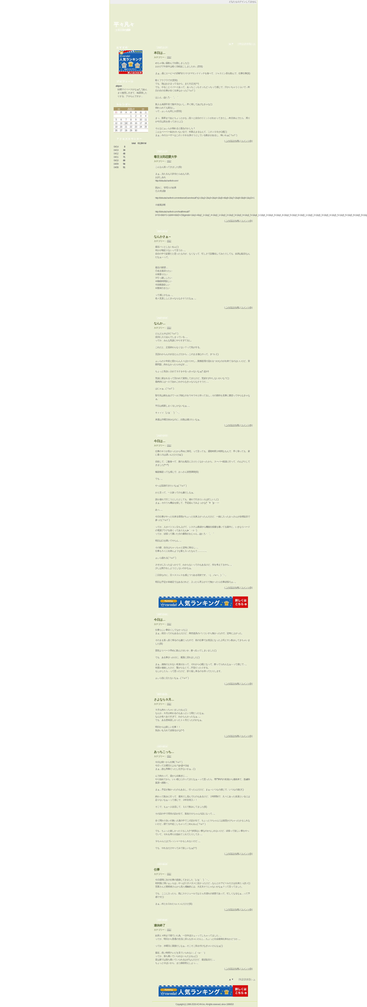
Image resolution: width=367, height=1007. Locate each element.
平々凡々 (124, 25)
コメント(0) (246, 141)
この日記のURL (232, 141)
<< (119, 109)
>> (143, 109)
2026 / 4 (130, 109)
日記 (169, 57)
